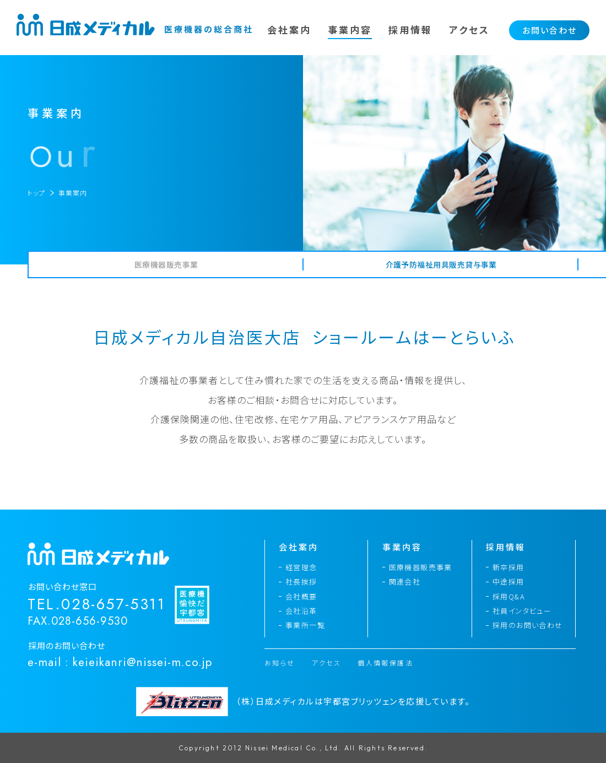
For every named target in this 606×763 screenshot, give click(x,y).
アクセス (469, 29)
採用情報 (410, 29)
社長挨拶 (301, 581)
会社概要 (301, 596)
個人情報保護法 (385, 662)
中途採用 (508, 581)
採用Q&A (509, 596)
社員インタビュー (522, 610)
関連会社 (405, 581)
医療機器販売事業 (420, 567)
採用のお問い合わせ (528, 625)
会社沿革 (301, 610)
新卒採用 (508, 567)
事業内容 (350, 29)
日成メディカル (135, 25)
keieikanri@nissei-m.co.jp (142, 662)
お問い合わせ (549, 30)
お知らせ (279, 662)
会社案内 (289, 29)
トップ (36, 192)
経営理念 (301, 567)
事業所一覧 (305, 625)
